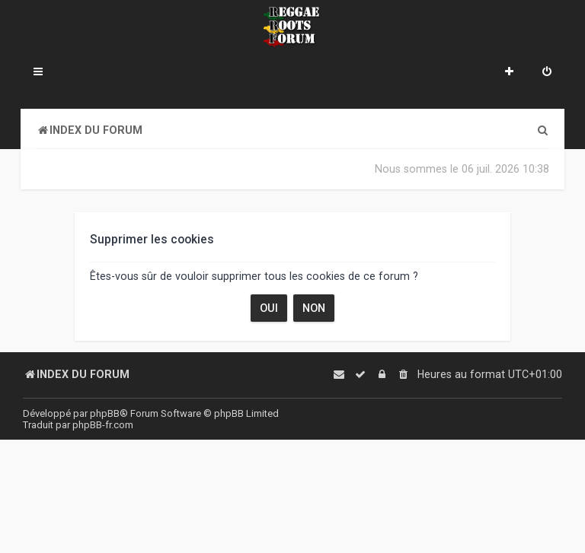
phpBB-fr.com (102, 425)
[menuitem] (547, 73)
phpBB (105, 413)
